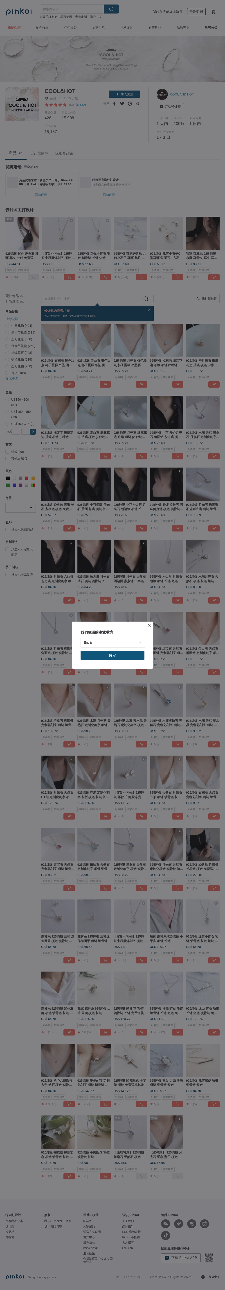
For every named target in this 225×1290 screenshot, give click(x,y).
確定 (112, 706)
